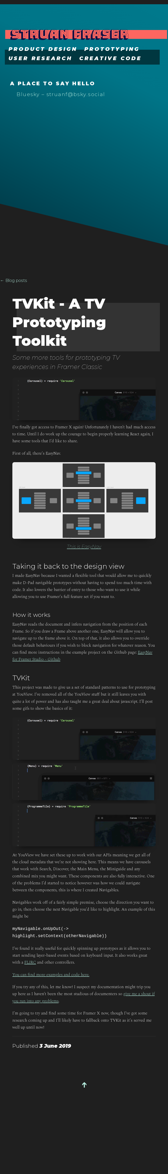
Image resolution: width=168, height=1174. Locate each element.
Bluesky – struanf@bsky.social (61, 94)
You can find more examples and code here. (50, 975)
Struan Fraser (69, 34)
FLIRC (30, 963)
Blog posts (16, 280)
